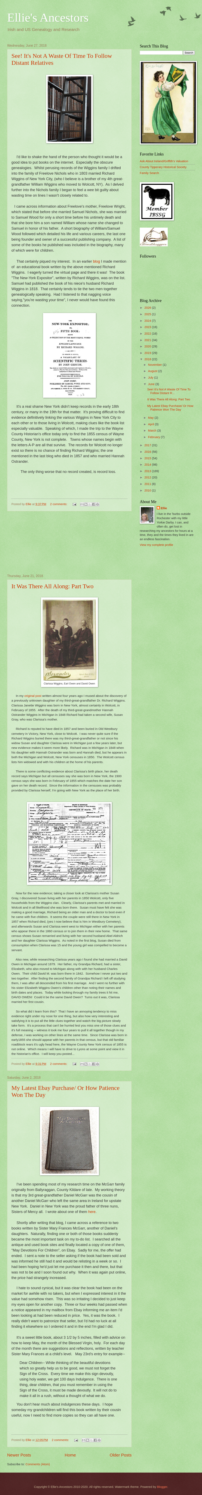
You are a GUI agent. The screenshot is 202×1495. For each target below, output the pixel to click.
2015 (148, 458)
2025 (148, 314)
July (151, 377)
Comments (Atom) (38, 1464)
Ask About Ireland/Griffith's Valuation (164, 161)
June (151, 384)
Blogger (162, 1486)
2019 (148, 353)
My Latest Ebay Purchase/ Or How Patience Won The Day (170, 407)
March (152, 430)
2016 (148, 451)
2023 (148, 327)
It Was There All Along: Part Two (52, 586)
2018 (148, 359)
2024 (148, 320)
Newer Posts (19, 1455)
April (151, 424)
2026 (148, 307)
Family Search (149, 173)
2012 (148, 477)
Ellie (164, 508)
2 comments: (59, 504)
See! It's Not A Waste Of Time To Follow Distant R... (169, 391)
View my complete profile (156, 544)
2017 (148, 445)
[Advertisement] (69, 542)
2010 (148, 490)
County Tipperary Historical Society (163, 167)
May (151, 417)
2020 (148, 346)
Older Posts (121, 1455)
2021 (148, 340)
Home (70, 1455)
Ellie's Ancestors (48, 17)
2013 (148, 471)
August (153, 371)
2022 (148, 333)
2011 (148, 484)
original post (32, 695)
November (155, 364)
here (91, 1212)
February (154, 437)
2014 (148, 464)
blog (96, 261)
